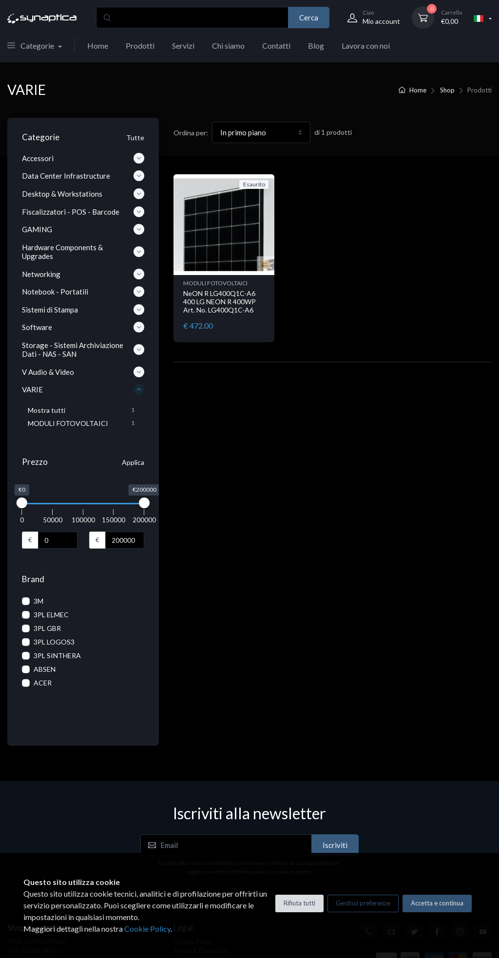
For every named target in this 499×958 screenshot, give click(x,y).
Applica (133, 462)
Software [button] (83, 327)
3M (38, 601)
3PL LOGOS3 (54, 642)
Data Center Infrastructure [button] (83, 175)
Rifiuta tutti (299, 903)
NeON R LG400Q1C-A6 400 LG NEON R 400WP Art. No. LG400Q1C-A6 (219, 301)
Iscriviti (335, 824)
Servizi (183, 45)
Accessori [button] (83, 158)
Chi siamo (228, 45)
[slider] (22, 502)
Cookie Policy (147, 928)
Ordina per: (190, 133)
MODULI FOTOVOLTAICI (215, 283)
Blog (316, 45)
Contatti (276, 45)
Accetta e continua (437, 903)
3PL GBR (47, 628)
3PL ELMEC (51, 614)
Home (97, 45)
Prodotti (140, 45)
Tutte (135, 137)
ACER (43, 683)
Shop (447, 90)
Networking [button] (83, 274)
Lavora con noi (366, 45)
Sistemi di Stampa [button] (83, 309)
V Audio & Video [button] (83, 372)
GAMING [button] (83, 229)
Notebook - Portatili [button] (83, 291)
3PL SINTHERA (57, 655)
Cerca (308, 17)
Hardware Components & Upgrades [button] (83, 251)
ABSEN (45, 669)
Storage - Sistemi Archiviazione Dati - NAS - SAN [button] (83, 349)
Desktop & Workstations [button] (83, 193)
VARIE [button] (83, 389)
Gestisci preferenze (363, 903)
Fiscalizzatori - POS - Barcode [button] (83, 211)
